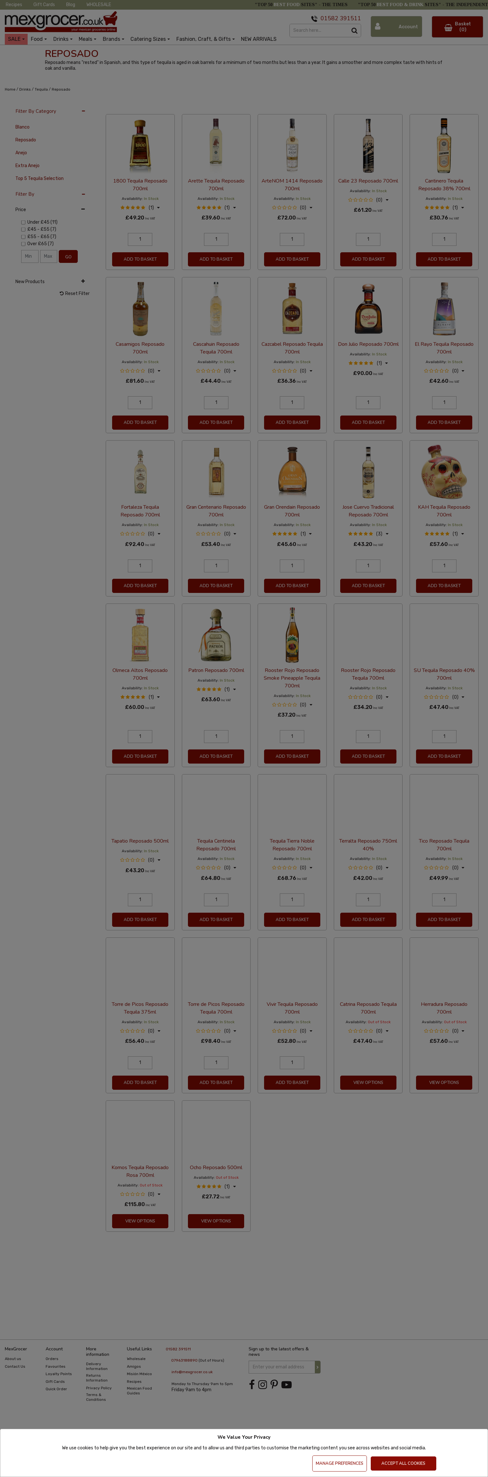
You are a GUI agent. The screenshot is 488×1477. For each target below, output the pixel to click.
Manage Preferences (339, 1463)
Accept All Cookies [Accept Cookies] (403, 1463)
